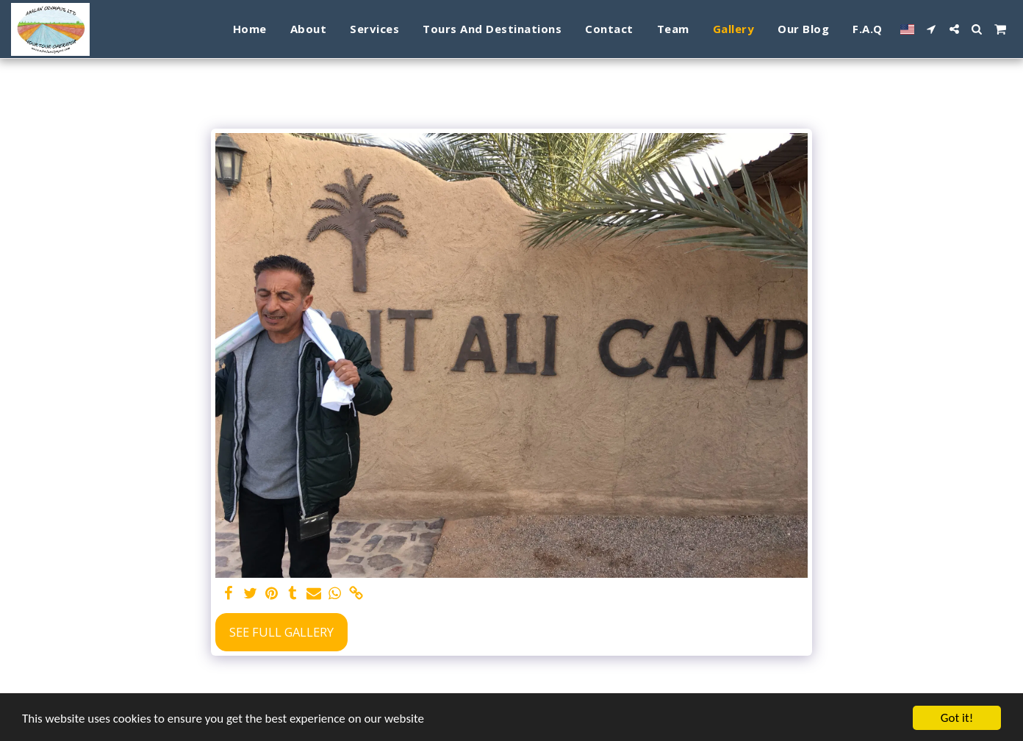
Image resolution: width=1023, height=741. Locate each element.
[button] (931, 29)
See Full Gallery (281, 631)
